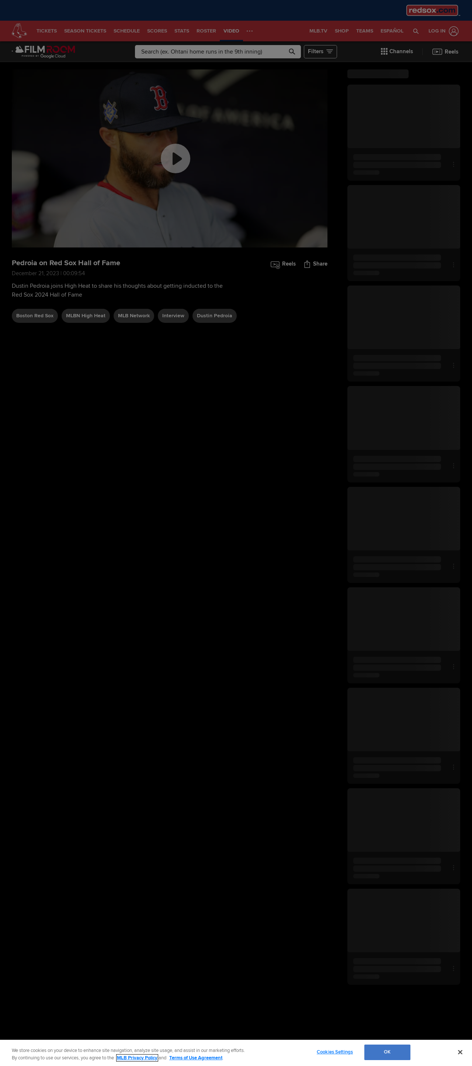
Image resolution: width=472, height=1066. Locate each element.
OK (387, 1052)
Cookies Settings (335, 1052)
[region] (236, 1053)
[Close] (460, 1052)
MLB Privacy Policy (137, 1058)
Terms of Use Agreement (195, 1058)
